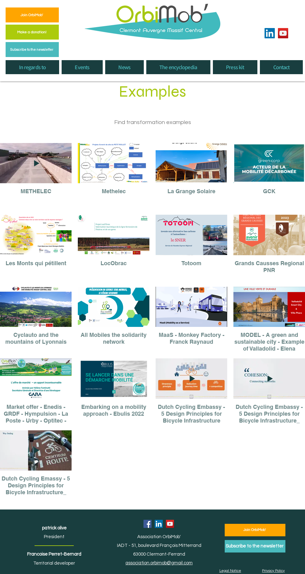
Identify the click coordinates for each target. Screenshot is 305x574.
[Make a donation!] (32, 32)
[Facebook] (147, 524)
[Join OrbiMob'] (32, 14)
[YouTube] (283, 33)
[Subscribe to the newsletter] (32, 49)
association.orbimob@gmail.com (159, 563)
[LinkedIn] (270, 33)
